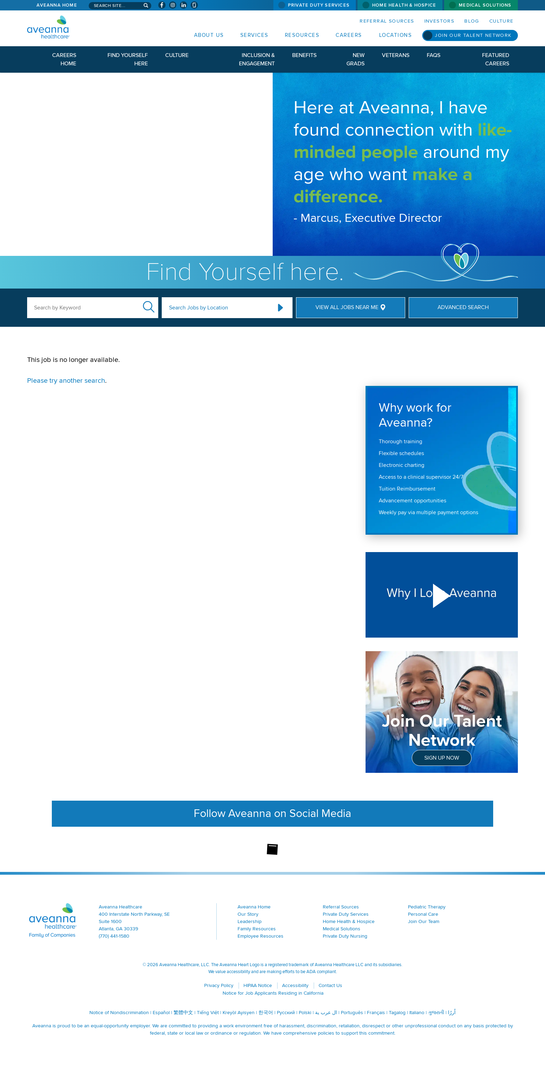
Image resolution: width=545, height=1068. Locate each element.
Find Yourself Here (127, 59)
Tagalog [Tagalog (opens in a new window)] (397, 1013)
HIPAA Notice (257, 985)
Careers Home (64, 59)
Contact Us (330, 985)
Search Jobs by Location (198, 307)
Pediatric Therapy (427, 907)
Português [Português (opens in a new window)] (352, 1013)
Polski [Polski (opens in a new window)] (305, 1013)
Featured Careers (495, 59)
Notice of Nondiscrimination (119, 1013)
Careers (349, 35)
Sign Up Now (441, 757)
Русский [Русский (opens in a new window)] (286, 1013)
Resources (302, 35)
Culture (501, 21)
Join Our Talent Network (473, 35)
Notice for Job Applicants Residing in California (273, 993)
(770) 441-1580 (114, 936)
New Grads (355, 59)
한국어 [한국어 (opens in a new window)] (265, 1013)
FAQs (433, 55)
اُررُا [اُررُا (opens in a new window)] (452, 1013)
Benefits (304, 55)
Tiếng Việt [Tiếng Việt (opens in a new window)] (208, 1013)
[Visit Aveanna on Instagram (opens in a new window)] (172, 5)
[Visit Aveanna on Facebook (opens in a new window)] (162, 5)
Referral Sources (387, 21)
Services (254, 35)
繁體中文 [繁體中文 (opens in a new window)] (183, 1013)
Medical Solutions (485, 5)
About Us (209, 35)
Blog (471, 21)
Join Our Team (423, 921)
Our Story (248, 914)
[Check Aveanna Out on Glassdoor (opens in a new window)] (194, 5)
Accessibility (295, 985)
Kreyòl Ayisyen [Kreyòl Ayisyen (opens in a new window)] (239, 1013)
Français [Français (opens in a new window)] (376, 1013)
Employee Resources (260, 936)
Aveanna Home (57, 5)
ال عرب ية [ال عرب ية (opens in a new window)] (326, 1013)
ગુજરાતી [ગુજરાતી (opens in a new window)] (436, 1013)
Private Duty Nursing (345, 936)
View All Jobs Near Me (346, 307)
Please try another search (66, 381)
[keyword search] (92, 307)
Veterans (395, 55)
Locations (395, 35)
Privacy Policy (218, 985)
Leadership (250, 921)
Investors (439, 21)
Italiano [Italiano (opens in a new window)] (416, 1013)
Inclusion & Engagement (257, 59)
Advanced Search (463, 307)
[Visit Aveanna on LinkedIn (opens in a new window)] (183, 5)
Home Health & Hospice (404, 5)
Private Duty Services (319, 5)
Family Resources (257, 929)
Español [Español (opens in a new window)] (161, 1013)
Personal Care (423, 914)
